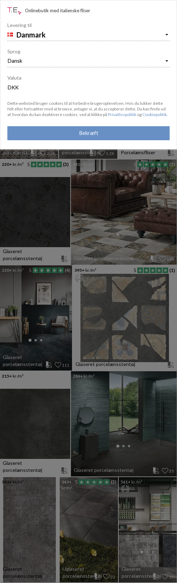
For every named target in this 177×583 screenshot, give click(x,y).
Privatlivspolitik (122, 114)
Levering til (19, 25)
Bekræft (88, 133)
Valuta (14, 78)
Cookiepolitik (154, 114)
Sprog (13, 51)
